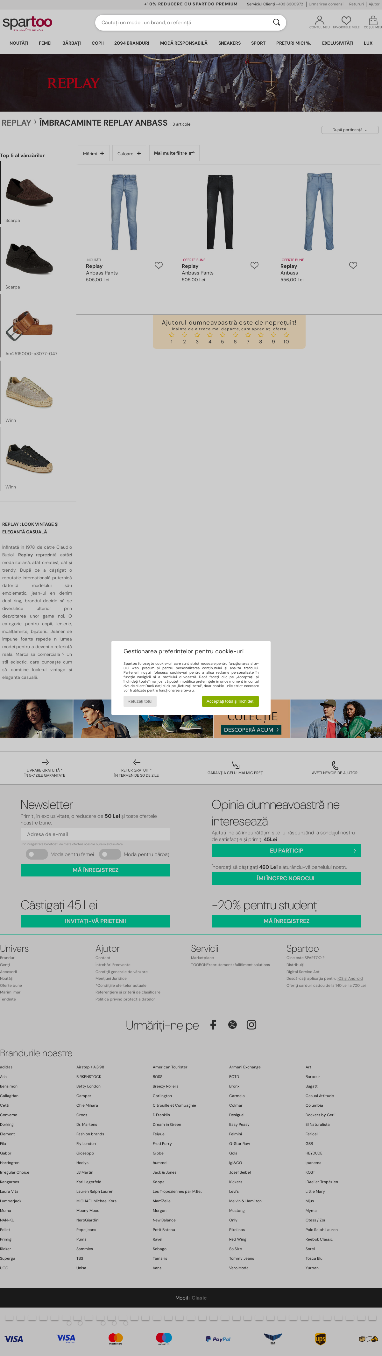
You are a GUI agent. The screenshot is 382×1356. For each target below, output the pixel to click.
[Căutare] (276, 23)
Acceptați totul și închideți (230, 701)
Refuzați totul (140, 701)
